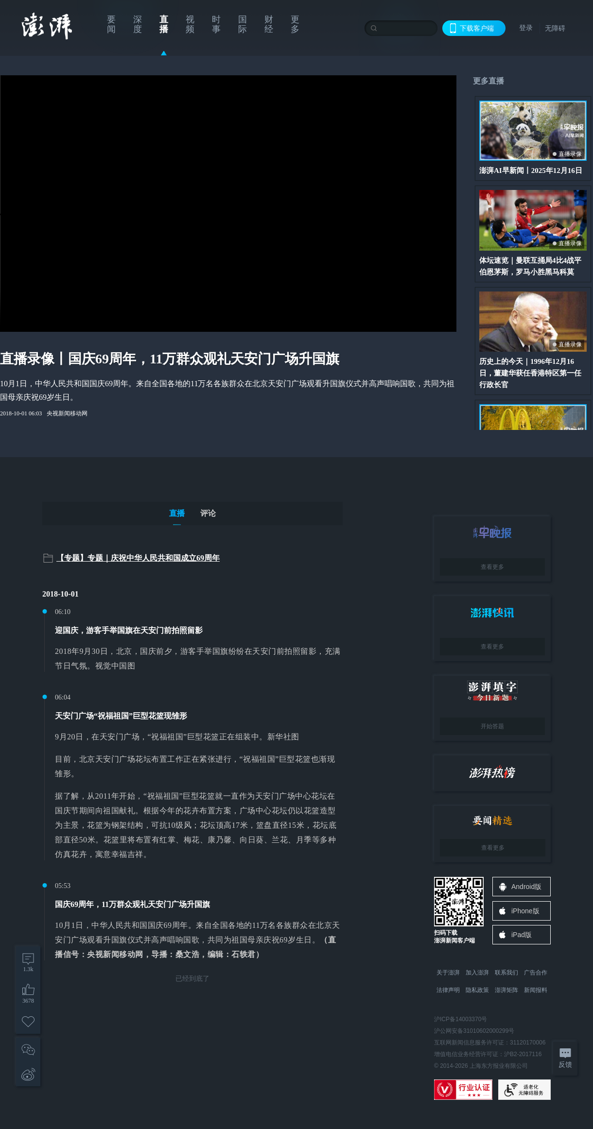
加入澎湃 (477, 972)
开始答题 (492, 726)
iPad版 (521, 935)
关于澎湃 (448, 972)
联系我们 (506, 972)
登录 (526, 28)
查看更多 (492, 567)
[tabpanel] (192, 768)
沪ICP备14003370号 (460, 1019)
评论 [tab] (208, 513)
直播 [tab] (177, 513)
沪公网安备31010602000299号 (474, 1030)
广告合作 (535, 972)
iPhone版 (525, 911)
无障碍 (555, 28)
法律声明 (448, 990)
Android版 (526, 886)
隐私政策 (477, 990)
